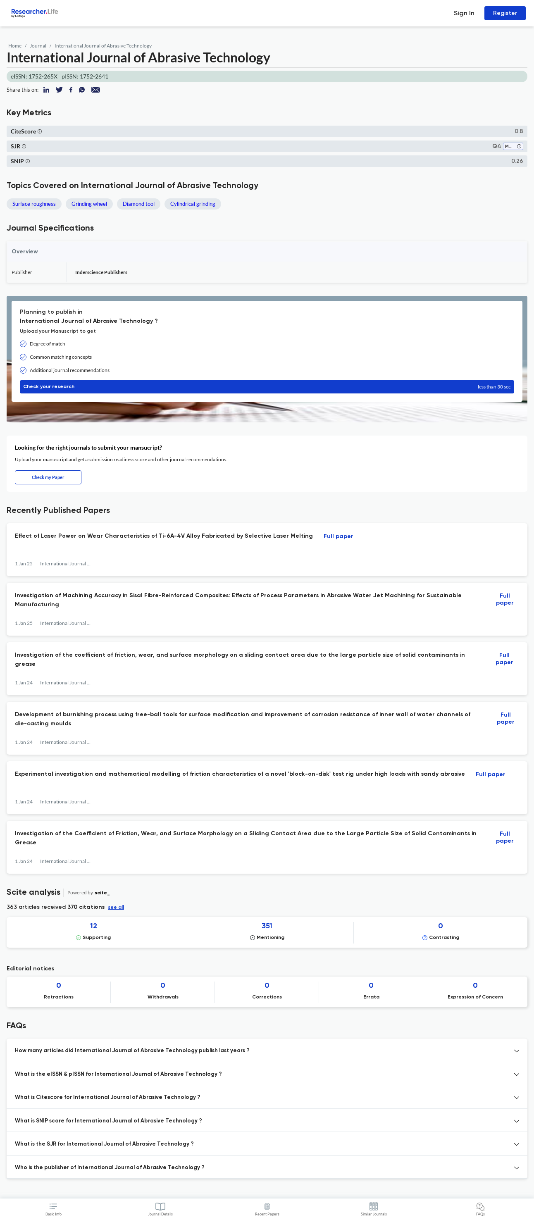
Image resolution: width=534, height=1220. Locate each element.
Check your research (267, 387)
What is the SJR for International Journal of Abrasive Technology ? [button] (104, 1144)
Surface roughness (34, 203)
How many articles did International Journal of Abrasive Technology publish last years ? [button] (132, 1050)
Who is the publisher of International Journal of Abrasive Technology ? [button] (110, 1167)
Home (14, 46)
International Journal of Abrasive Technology (103, 46)
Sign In (464, 13)
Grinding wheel (89, 203)
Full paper (338, 536)
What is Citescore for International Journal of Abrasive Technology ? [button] (107, 1097)
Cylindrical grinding (192, 203)
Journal (38, 46)
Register (505, 13)
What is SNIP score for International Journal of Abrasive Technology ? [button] (108, 1121)
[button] (40, 131)
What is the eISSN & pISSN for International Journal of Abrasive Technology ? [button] (118, 1074)
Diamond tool (139, 203)
